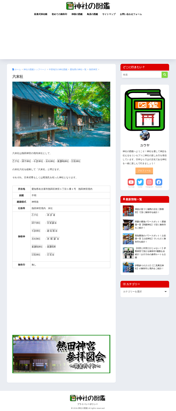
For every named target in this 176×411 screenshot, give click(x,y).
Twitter (140, 187)
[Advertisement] (88, 38)
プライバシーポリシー (87, 404)
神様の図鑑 (77, 14)
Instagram (149, 187)
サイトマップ (109, 14)
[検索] (165, 75)
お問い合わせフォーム (131, 14)
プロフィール (144, 170)
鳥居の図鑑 (92, 14)
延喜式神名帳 (40, 14)
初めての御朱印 (59, 14)
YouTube (131, 187)
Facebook (158, 187)
